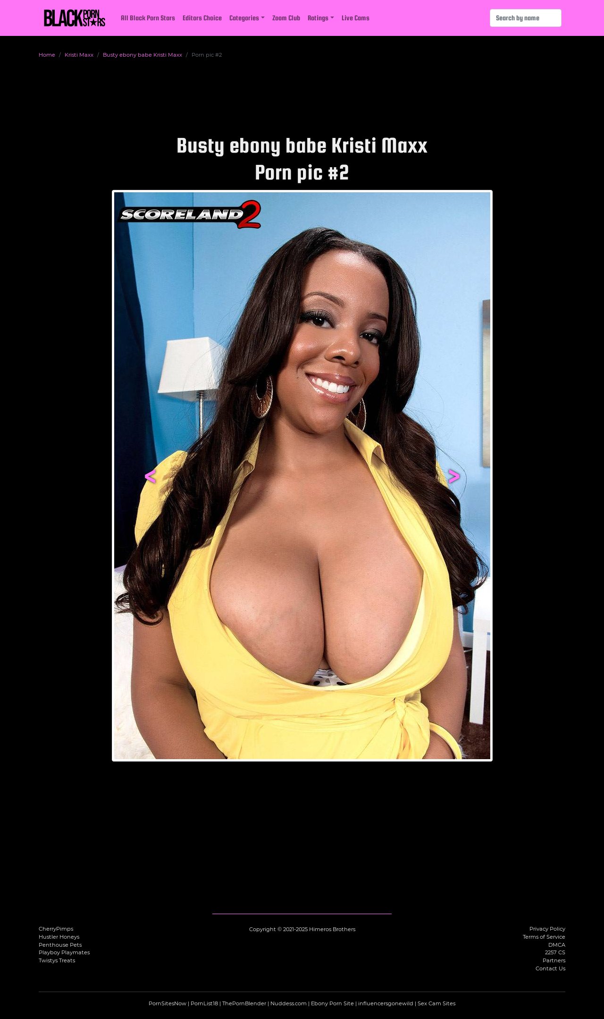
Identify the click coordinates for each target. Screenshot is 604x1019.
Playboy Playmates (64, 952)
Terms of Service (544, 936)
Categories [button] (244, 18)
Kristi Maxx (79, 54)
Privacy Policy (547, 928)
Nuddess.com (288, 1003)
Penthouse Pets (60, 945)
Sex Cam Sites (436, 1003)
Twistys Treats (57, 960)
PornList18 (204, 1003)
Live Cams (355, 18)
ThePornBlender (244, 1003)
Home (47, 54)
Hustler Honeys (59, 936)
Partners (554, 960)
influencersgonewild (385, 1003)
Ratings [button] (318, 18)
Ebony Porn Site (332, 1003)
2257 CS (555, 952)
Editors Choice (202, 18)
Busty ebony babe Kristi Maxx (142, 54)
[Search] (526, 18)
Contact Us (550, 968)
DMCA (556, 945)
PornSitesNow (167, 1003)
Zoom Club (286, 18)
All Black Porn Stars (148, 18)
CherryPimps (56, 928)
